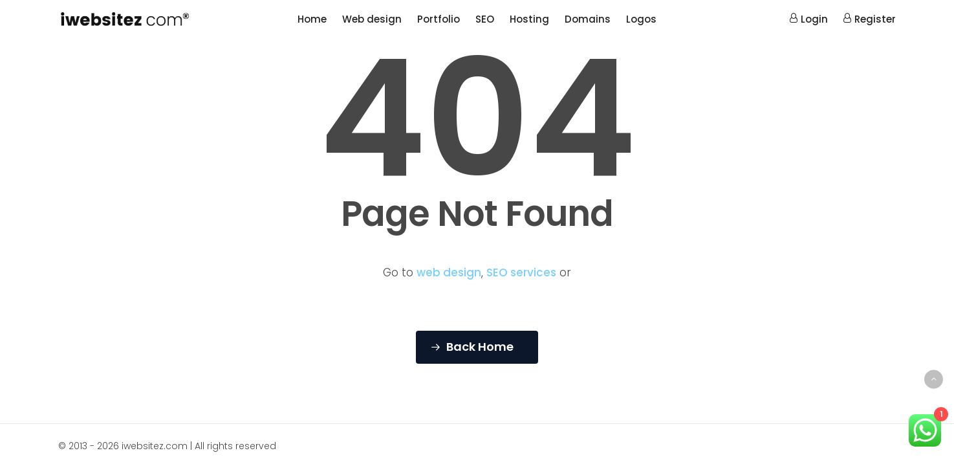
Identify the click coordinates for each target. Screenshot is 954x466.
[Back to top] (933, 379)
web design (449, 272)
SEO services (521, 272)
